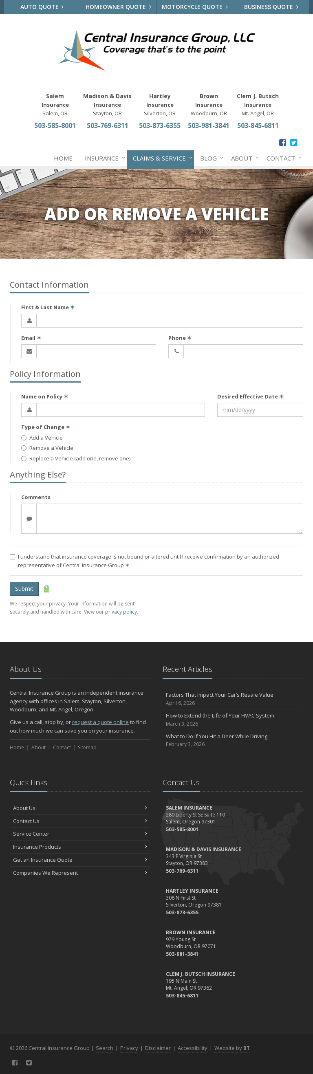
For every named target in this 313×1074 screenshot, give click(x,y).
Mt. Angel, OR (258, 104)
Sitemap (87, 747)
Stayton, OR (107, 104)
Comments (36, 497)
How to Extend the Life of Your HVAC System (233, 720)
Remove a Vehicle (47, 447)
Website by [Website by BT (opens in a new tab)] (232, 1048)
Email (31, 337)
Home (63, 158)
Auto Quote (42, 7)
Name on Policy (44, 396)
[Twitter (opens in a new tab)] (293, 142)
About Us (80, 808)
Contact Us (80, 821)
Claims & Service (161, 158)
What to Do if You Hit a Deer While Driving (233, 740)
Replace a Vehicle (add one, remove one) (75, 458)
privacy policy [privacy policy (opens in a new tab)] (121, 611)
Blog (210, 158)
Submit (24, 588)
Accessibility (192, 1048)
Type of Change (45, 427)
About (243, 158)
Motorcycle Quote (195, 7)
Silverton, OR (160, 104)
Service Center (80, 833)
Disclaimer (158, 1048)
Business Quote (271, 7)
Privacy (129, 1048)
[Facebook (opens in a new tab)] (282, 142)
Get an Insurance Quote (80, 859)
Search (104, 1048)
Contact (282, 158)
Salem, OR (55, 104)
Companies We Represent (80, 872)
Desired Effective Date (250, 396)
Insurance (103, 158)
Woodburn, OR (209, 104)
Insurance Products (80, 846)
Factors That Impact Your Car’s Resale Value (233, 699)
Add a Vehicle (42, 437)
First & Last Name (48, 307)
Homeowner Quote (118, 7)
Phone (180, 337)
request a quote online (100, 722)
